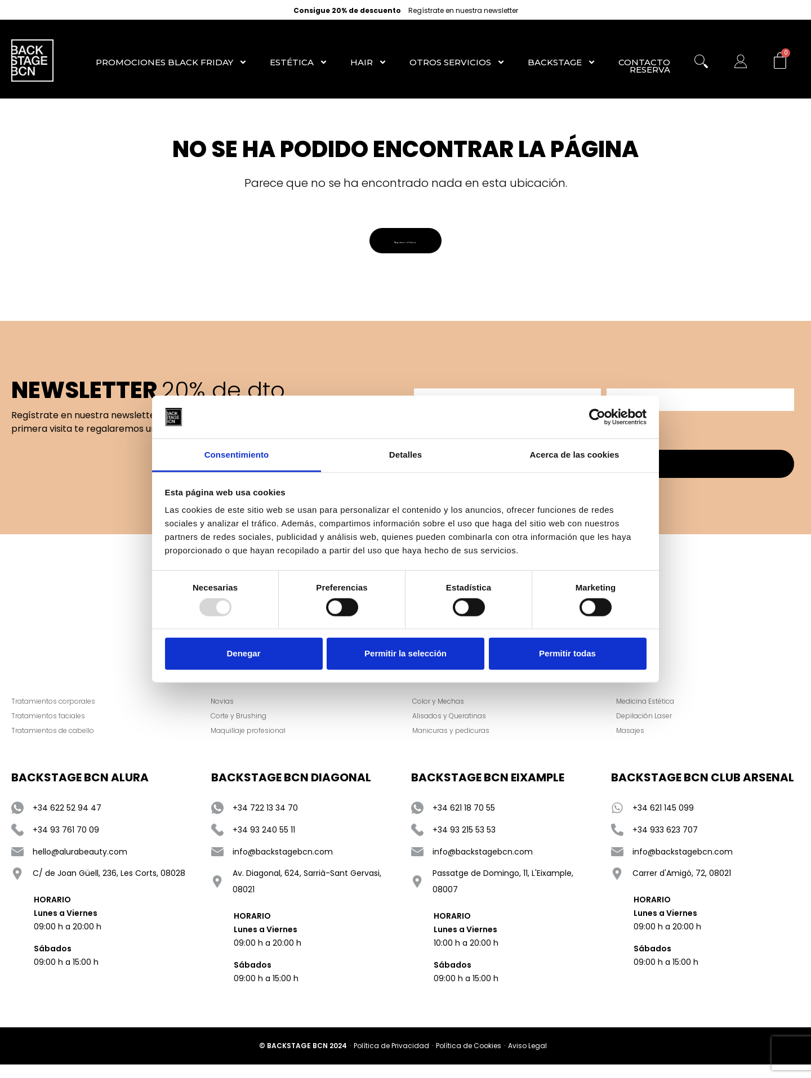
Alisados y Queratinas (456, 726)
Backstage (562, 62)
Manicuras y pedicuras (458, 741)
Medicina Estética (652, 712)
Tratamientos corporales (53, 712)
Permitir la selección (405, 653)
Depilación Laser (651, 726)
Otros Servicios (457, 62)
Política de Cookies (468, 1056)
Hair (368, 62)
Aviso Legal (527, 1056)
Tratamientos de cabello (52, 741)
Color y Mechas (445, 712)
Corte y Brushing (246, 726)
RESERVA (650, 69)
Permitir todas (567, 653)
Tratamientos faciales (48, 726)
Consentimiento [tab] (236, 454)
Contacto (644, 62)
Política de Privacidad (391, 1056)
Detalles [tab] (405, 454)
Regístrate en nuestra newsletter (463, 10)
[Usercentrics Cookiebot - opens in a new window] (597, 417)
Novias (229, 712)
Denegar (243, 653)
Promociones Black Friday (171, 62)
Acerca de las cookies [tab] (575, 454)
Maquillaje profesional (255, 741)
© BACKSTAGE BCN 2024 (303, 1056)
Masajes (637, 741)
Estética (299, 62)
